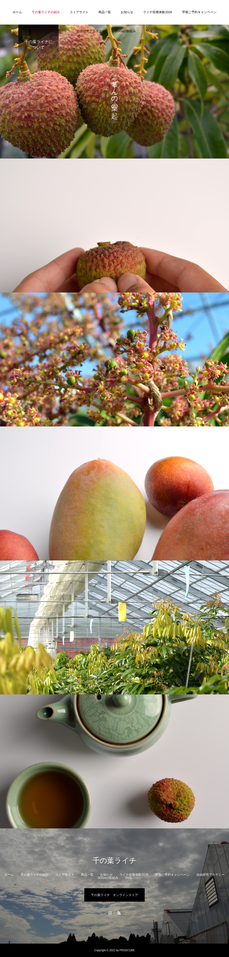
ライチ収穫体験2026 (157, 12)
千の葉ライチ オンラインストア (114, 895)
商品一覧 (104, 12)
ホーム (17, 12)
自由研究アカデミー (91, 31)
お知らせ (127, 12)
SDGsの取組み (125, 31)
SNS (149, 31)
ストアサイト (79, 12)
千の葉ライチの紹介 (46, 12)
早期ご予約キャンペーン (199, 12)
